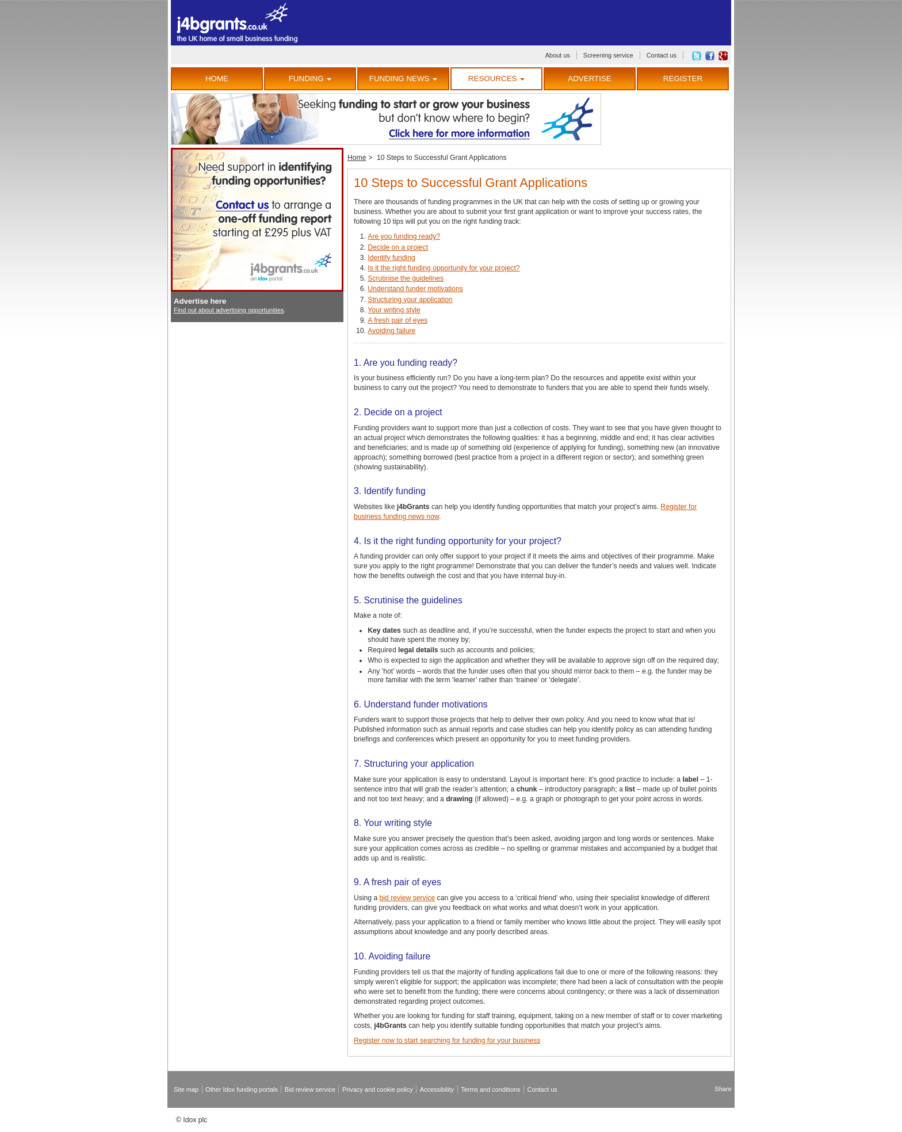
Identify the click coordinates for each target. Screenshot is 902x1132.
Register (682, 78)
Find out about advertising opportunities (229, 310)
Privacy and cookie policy (377, 1089)
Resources (496, 78)
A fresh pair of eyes (397, 320)
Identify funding (391, 258)
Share (722, 1088)
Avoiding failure (391, 331)
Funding (310, 78)
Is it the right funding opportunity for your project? (443, 268)
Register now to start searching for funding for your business (447, 1041)
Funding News (403, 78)
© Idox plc (191, 1120)
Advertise (589, 78)
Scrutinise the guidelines (406, 278)
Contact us (661, 55)
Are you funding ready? (404, 236)
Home (216, 78)
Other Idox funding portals (241, 1089)
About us (557, 55)
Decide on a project (398, 247)
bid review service (407, 898)
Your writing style (394, 310)
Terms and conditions (490, 1089)
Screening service (608, 55)
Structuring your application (410, 300)
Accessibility (437, 1089)
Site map (186, 1089)
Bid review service (310, 1089)
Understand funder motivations (415, 289)
